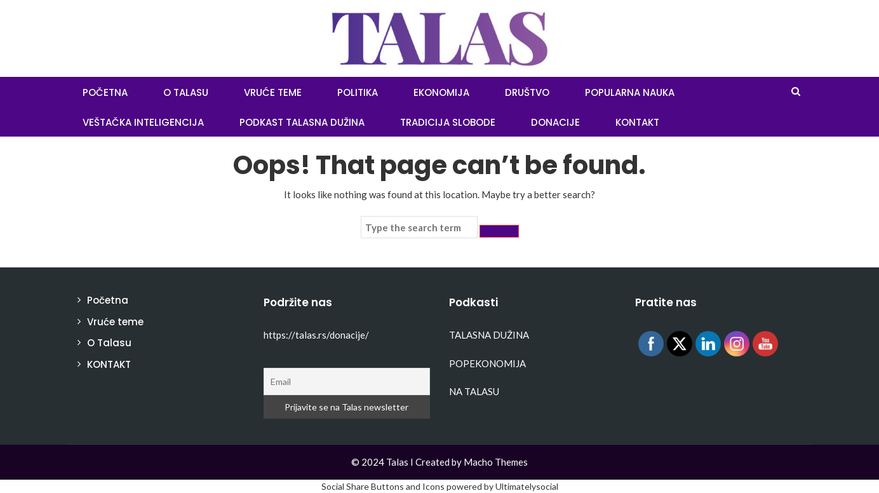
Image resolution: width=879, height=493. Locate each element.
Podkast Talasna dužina (302, 122)
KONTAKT (637, 122)
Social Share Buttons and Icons (383, 486)
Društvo (527, 92)
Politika (357, 92)
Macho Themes (496, 462)
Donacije (555, 122)
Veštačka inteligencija (143, 122)
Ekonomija (441, 92)
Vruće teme (273, 92)
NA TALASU (474, 391)
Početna (107, 300)
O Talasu (185, 92)
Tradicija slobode (447, 122)
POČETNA (105, 92)
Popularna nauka (629, 92)
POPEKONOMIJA (487, 363)
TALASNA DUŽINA (489, 335)
